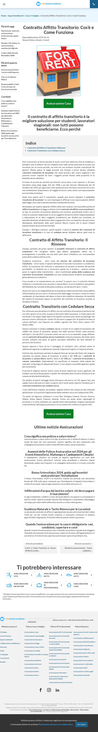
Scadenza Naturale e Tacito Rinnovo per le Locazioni (57, 509)
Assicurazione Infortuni (32, 664)
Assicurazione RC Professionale (60, 632)
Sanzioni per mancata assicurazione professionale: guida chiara (10, 34)
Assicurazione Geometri (57, 660)
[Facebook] (40, 690)
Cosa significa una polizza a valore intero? (8, 103)
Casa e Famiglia (32, 16)
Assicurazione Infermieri (57, 673)
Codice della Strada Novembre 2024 (9, 54)
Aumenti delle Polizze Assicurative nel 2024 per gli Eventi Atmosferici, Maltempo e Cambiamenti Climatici (10, 118)
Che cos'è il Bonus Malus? (8, 78)
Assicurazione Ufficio (81, 657)
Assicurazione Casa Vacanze (83, 646)
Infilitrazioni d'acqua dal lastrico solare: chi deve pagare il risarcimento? (59, 493)
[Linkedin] (57, 690)
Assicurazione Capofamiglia (34, 636)
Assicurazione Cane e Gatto (34, 647)
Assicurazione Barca (31, 675)
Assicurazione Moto (31, 672)
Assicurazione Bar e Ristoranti (84, 653)
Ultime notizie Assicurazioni (58, 427)
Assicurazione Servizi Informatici (60, 683)
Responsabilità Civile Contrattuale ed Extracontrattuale (10, 86)
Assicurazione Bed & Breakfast (84, 642)
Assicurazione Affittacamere (84, 638)
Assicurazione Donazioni (33, 640)
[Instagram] (49, 690)
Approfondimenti (16, 16)
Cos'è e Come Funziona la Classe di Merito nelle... (40, 549)
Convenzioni (4, 658)
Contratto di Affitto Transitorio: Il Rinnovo (46, 148)
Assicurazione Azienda (82, 675)
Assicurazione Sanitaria (32, 660)
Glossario (3, 647)
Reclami (2, 662)
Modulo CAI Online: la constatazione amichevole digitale (10, 45)
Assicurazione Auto (31, 668)
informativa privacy (35, 710)
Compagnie (4, 655)
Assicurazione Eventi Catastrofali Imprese (10, 71)
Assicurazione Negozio (82, 649)
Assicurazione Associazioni (83, 660)
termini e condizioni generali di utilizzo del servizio (61, 710)
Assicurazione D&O (80, 668)
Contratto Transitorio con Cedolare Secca (46, 150)
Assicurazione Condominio (83, 664)
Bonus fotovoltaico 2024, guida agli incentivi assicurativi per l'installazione (10, 134)
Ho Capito (81, 724)
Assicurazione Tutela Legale (83, 672)
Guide (2, 651)
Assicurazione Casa (58, 103)
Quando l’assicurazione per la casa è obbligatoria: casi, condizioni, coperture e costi (59, 526)
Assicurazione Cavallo (32, 651)
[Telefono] (94, 4)
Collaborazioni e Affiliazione (10, 643)
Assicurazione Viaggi (31, 643)
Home (3, 16)
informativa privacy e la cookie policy (56, 724)
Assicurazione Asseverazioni (59, 663)
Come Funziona (5, 636)
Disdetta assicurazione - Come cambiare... (78, 549)
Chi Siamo (3, 632)
